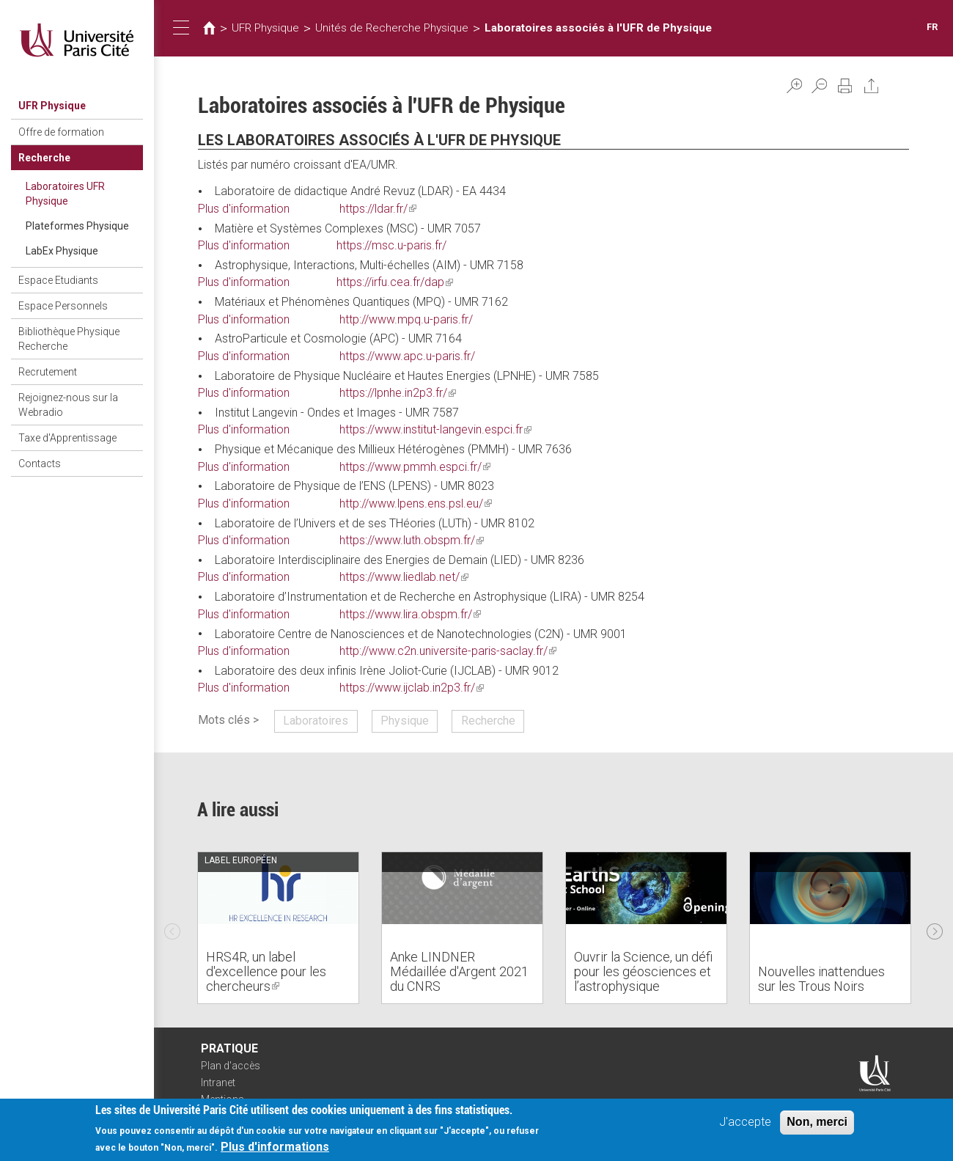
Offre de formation (61, 132)
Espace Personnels (63, 306)
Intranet (218, 1082)
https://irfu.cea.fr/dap (394, 282)
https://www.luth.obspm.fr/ (411, 540)
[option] (278, 927)
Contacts (39, 463)
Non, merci (817, 1123)
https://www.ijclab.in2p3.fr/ (411, 688)
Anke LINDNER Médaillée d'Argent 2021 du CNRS (459, 971)
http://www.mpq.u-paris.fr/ (406, 319)
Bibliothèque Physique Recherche (68, 339)
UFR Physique (52, 105)
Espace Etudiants (58, 280)
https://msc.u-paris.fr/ (391, 245)
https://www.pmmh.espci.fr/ (414, 467)
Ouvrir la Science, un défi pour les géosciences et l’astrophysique (643, 971)
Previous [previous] (172, 927)
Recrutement (47, 372)
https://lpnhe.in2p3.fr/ (397, 393)
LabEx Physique (62, 251)
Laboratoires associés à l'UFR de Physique (598, 27)
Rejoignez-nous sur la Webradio (68, 405)
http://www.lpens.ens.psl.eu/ (415, 503)
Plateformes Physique (77, 226)
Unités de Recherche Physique (391, 27)
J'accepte (745, 1123)
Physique (404, 721)
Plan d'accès (230, 1066)
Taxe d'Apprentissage (67, 438)
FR (932, 26)
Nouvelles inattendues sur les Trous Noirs (821, 979)
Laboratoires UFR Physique (65, 193)
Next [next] (934, 927)
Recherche (44, 158)
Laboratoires (315, 721)
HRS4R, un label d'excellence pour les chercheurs (266, 971)
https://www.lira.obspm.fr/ (410, 614)
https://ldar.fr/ (377, 209)
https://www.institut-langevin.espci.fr (435, 429)
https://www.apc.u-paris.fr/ (407, 356)
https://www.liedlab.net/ (403, 577)
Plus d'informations (275, 1148)
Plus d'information (244, 209)
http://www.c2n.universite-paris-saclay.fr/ (447, 651)
